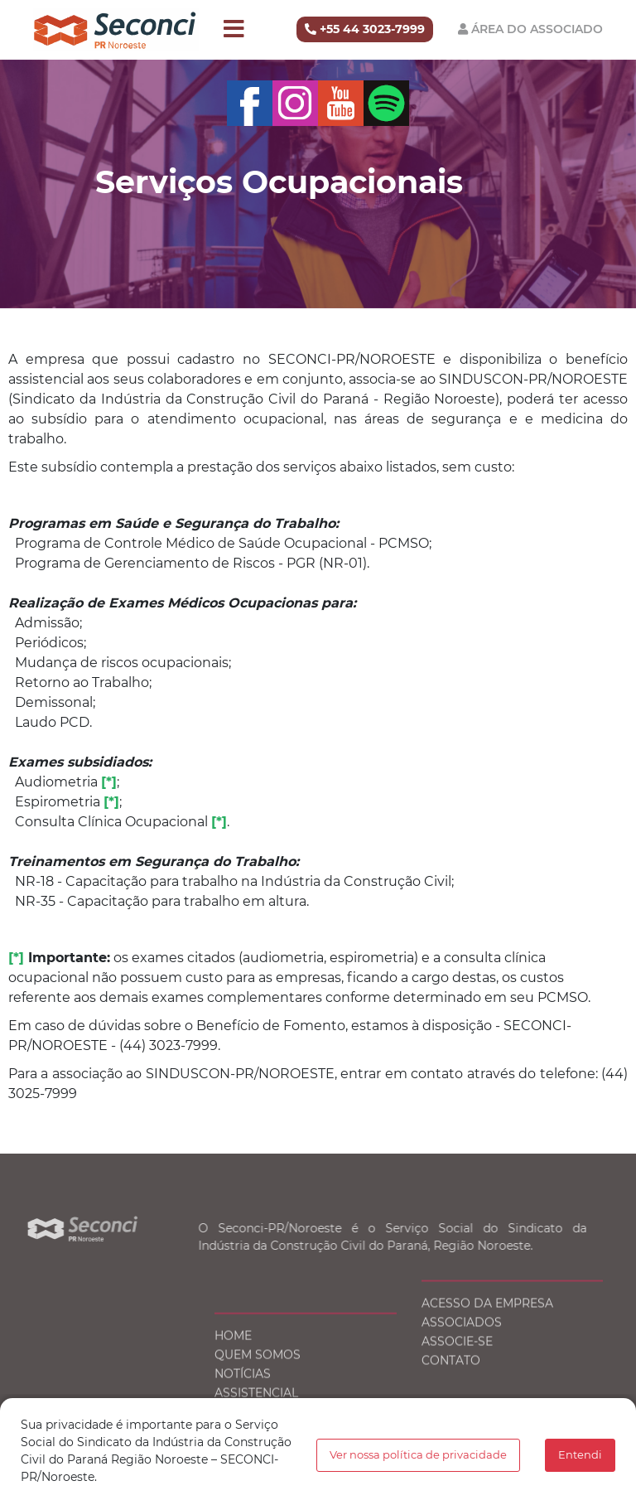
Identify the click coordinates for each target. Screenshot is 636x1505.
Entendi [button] (580, 1455)
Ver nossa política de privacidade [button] (418, 1455)
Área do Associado (537, 29)
